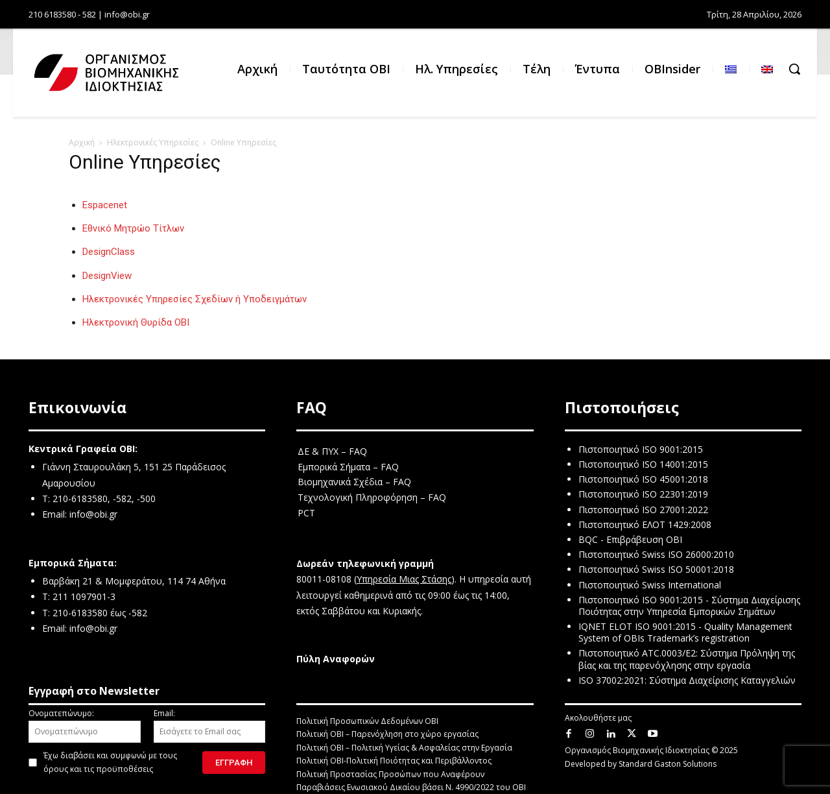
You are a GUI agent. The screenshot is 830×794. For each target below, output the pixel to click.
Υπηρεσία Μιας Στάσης (404, 579)
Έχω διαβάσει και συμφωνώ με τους (110, 762)
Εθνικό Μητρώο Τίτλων (133, 228)
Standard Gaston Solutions (668, 763)
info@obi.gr (93, 514)
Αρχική (82, 142)
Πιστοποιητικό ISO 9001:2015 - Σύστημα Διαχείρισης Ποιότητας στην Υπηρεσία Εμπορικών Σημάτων (689, 606)
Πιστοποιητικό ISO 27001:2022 (643, 509)
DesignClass (108, 252)
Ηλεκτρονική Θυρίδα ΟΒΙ (135, 322)
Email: (210, 725)
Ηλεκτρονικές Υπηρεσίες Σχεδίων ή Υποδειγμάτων (194, 299)
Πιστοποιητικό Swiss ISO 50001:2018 (656, 569)
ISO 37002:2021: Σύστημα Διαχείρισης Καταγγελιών (687, 680)
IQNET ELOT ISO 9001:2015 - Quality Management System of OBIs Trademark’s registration (685, 632)
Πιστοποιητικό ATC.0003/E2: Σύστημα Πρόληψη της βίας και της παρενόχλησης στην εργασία (686, 659)
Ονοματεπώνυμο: (85, 725)
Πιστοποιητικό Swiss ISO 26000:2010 (656, 554)
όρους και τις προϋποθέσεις (98, 769)
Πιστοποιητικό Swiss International (649, 585)
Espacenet (104, 205)
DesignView (107, 276)
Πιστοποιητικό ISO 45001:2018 (643, 479)
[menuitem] (730, 69)
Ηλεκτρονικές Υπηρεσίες (152, 142)
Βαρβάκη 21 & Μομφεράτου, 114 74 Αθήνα (134, 581)
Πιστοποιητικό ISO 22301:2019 (643, 494)
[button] (794, 68)
